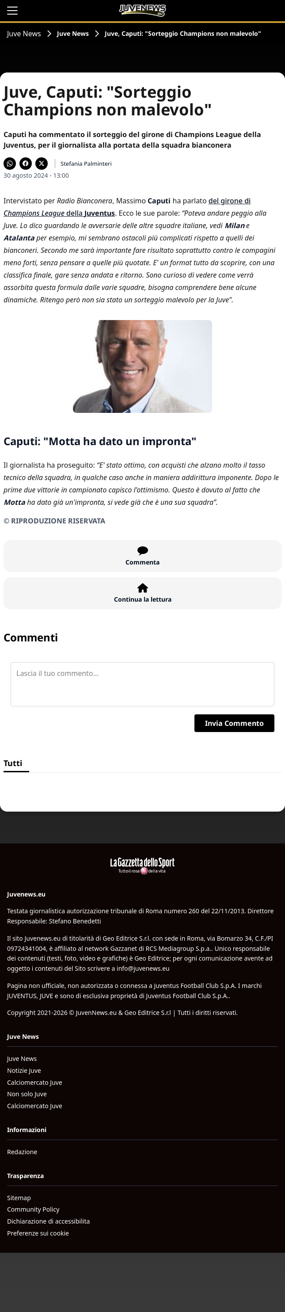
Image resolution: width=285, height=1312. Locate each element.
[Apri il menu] (12, 10)
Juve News (24, 33)
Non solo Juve (27, 1094)
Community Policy (33, 1209)
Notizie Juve (24, 1070)
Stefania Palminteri (86, 164)
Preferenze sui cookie (38, 1233)
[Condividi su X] (41, 163)
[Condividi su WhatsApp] (10, 163)
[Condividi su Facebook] (25, 163)
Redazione (22, 1152)
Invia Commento (234, 723)
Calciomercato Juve (34, 1082)
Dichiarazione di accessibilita (48, 1221)
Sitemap (19, 1198)
